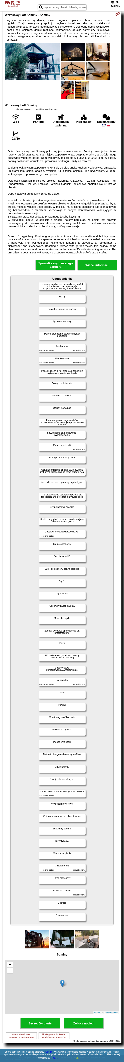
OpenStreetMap (111, 1013)
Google (49, 1052)
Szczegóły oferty (40, 1023)
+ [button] (10, 965)
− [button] (10, 970)
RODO (55, 1058)
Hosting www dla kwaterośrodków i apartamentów (53, 1035)
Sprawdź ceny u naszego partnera (55, 265)
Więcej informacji (97, 265)
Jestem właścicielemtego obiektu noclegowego (21, 1035)
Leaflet (97, 1013)
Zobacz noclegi (83, 1023)
